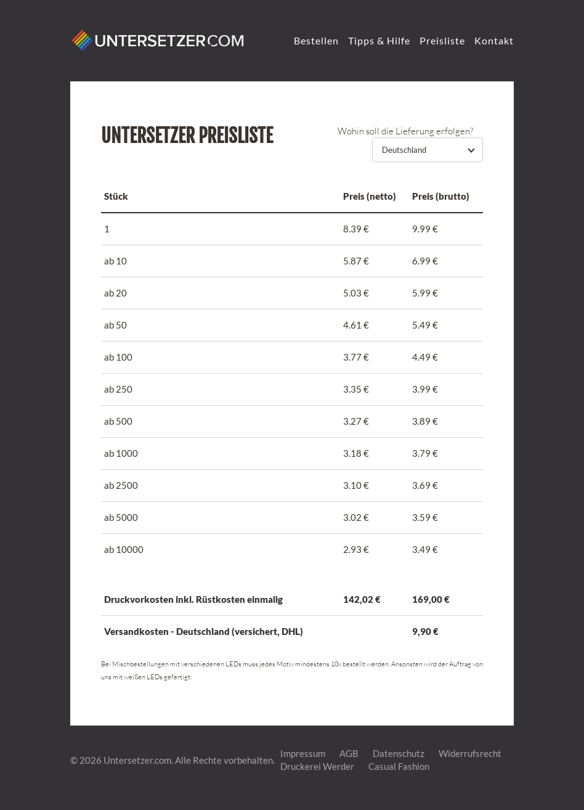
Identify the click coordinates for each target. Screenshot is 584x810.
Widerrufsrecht (470, 753)
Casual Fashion (398, 766)
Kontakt (494, 40)
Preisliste (442, 40)
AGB (349, 753)
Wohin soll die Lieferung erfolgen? (406, 131)
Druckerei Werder (317, 766)
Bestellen (316, 40)
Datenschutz (398, 753)
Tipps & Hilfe (379, 40)
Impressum (302, 753)
